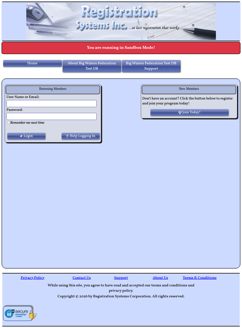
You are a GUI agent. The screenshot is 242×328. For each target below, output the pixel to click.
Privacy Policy (32, 278)
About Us (160, 278)
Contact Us (82, 278)
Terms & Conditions (199, 278)
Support (121, 278)
